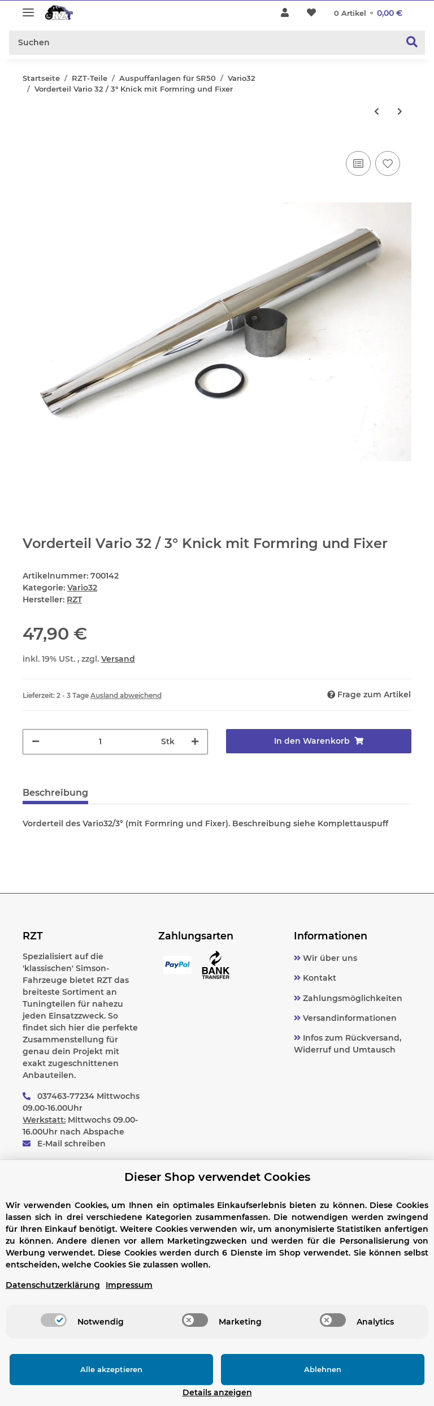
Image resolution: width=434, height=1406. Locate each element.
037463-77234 (65, 1096)
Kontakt (318, 978)
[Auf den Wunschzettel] (387, 163)
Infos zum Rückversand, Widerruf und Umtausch (347, 1044)
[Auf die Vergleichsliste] (358, 163)
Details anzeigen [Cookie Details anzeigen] (372, 1392)
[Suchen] (204, 43)
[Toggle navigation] (28, 8)
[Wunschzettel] (311, 13)
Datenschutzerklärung (53, 1298)
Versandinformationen (349, 1018)
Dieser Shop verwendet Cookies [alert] (217, 1190)
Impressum (129, 1298)
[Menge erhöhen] (195, 742)
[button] (285, 13)
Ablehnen (239, 1382)
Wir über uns (329, 958)
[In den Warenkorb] (318, 741)
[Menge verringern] (35, 742)
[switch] (54, 1333)
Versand (118, 659)
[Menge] (100, 742)
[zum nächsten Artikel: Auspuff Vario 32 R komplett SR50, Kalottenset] (399, 112)
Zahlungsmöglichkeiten (351, 998)
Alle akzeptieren (84, 1382)
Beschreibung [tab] (55, 792)
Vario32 (82, 588)
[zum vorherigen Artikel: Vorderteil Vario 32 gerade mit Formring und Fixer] (376, 112)
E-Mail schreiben (71, 1143)
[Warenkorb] (368, 13)
